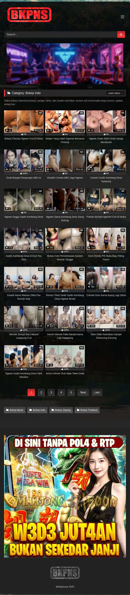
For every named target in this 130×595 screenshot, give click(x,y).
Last (97, 392)
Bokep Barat (16, 409)
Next (83, 392)
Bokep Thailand (87, 409)
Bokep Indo (38, 409)
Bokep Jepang (62, 409)
